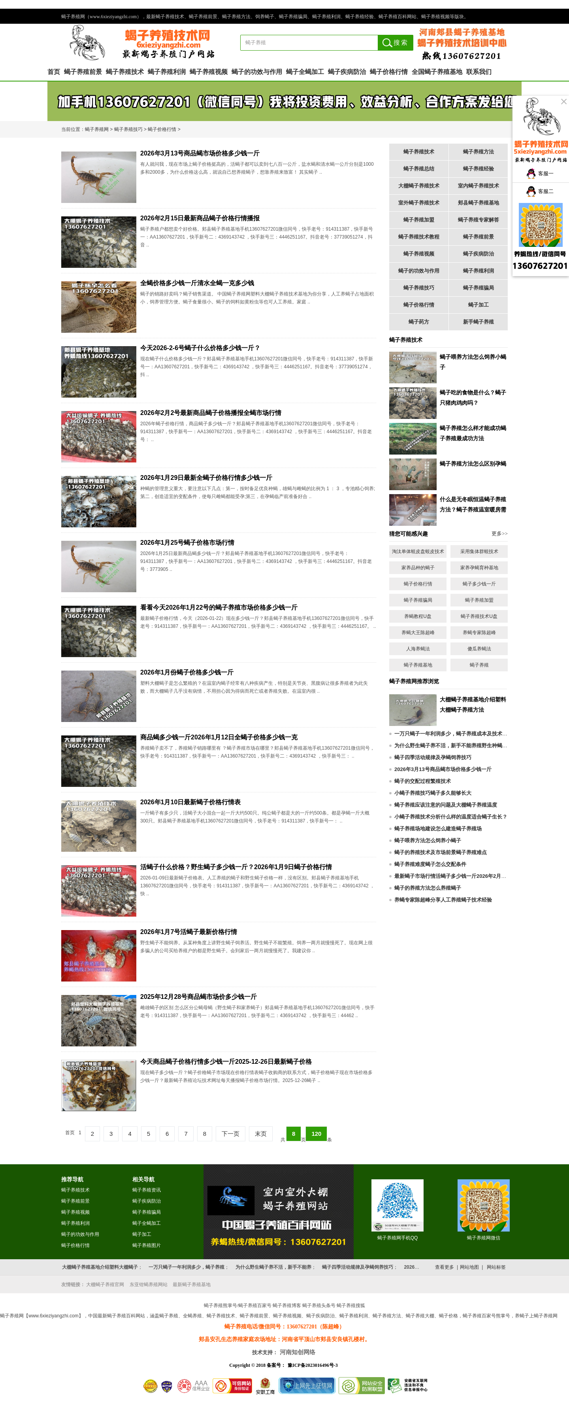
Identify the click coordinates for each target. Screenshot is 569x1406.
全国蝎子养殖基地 (437, 71)
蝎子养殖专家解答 (478, 220)
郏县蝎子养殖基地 (478, 203)
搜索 (401, 42)
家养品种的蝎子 (418, 567)
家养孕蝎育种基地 (479, 567)
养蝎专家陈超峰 (479, 632)
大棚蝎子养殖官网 (105, 1284)
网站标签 (496, 1267)
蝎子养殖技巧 (128, 129)
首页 (53, 71)
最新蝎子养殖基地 (192, 1284)
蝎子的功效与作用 (257, 71)
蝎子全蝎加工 (305, 71)
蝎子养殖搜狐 (351, 1305)
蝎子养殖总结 (418, 169)
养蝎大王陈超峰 (418, 632)
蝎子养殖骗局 (478, 288)
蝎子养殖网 (97, 129)
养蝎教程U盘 (417, 616)
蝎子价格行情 (389, 71)
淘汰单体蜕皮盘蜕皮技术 (418, 551)
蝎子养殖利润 (167, 71)
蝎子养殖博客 (287, 1305)
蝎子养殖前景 (83, 71)
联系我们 (479, 71)
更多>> (500, 533)
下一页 (230, 1133)
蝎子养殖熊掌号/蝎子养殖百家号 (237, 1305)
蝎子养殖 (479, 665)
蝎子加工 (478, 305)
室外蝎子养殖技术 (418, 203)
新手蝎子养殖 (478, 322)
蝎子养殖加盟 (418, 220)
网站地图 (469, 1267)
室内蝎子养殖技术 (478, 186)
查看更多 (444, 1267)
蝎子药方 (419, 322)
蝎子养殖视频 (209, 71)
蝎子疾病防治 (347, 71)
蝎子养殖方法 (478, 152)
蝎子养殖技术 (125, 71)
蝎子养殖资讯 (146, 1190)
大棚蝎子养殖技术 (418, 186)
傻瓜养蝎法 (479, 649)
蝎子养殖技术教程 (418, 237)
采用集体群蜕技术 (479, 551)
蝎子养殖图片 (146, 1245)
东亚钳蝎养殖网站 (149, 1284)
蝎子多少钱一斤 (479, 584)
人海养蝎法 (418, 649)
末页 (261, 1133)
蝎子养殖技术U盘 (479, 616)
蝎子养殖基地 (418, 665)
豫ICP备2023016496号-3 (313, 1365)
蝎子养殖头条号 (318, 1305)
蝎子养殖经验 (478, 169)
